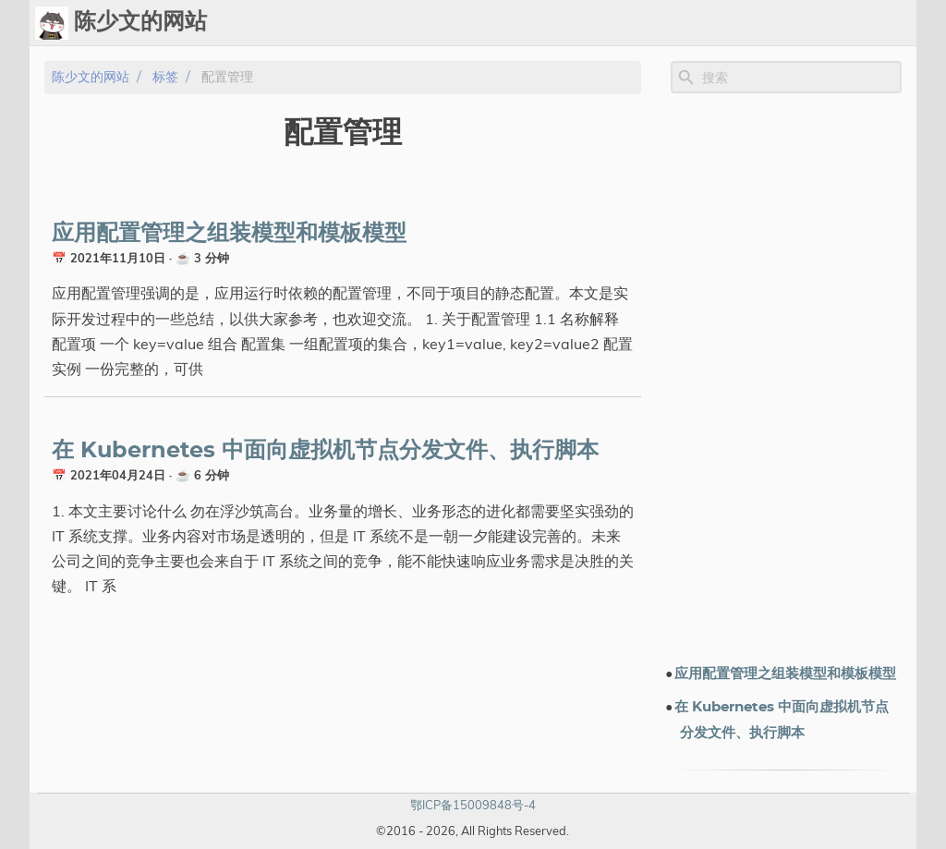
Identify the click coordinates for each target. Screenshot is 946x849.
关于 (850, 23)
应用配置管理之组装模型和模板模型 (229, 234)
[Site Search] (800, 77)
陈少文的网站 (90, 77)
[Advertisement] (786, 378)
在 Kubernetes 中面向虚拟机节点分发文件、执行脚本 (325, 451)
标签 (656, 23)
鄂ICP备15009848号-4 (473, 804)
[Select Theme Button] (494, 23)
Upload (598, 23)
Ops (540, 23)
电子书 (789, 23)
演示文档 (715, 23)
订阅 (894, 23)
